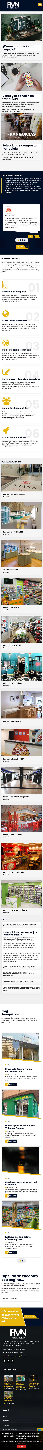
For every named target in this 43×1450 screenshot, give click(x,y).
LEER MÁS (20, 247)
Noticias (6, 1421)
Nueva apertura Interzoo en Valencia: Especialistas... (21, 1385)
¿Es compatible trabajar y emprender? (19, 925)
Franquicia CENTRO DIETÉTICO (15, 910)
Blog (9, 1065)
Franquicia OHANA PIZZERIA (14, 494)
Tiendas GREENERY (10, 570)
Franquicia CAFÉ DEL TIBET (13, 872)
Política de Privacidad (10, 1429)
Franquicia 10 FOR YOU (12, 645)
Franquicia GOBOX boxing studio (16, 797)
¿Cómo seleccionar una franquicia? (19, 967)
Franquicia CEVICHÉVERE (13, 683)
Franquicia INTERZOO (11, 607)
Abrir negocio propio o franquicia (18, 982)
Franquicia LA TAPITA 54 (12, 834)
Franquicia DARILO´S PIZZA (13, 759)
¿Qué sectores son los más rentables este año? (21, 989)
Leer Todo (11, 1084)
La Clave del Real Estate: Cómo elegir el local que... (9, 1400)
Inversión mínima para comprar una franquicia (18, 974)
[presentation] (31, 236)
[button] (18, 240)
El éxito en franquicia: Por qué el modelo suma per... (34, 1384)
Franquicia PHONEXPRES (12, 721)
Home (5, 1416)
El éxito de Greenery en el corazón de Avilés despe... (9, 1384)
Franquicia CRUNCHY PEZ (13, 532)
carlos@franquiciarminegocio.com (14, 1356)
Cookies (6, 1425)
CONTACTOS (30, 1316)
